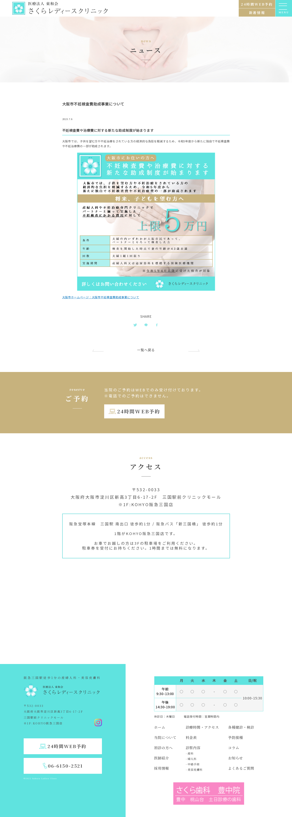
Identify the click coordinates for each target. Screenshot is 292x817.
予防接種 (235, 737)
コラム (233, 747)
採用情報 (161, 768)
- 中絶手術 (193, 764)
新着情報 (257, 12)
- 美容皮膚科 (194, 770)
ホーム (159, 727)
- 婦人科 (191, 759)
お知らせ (235, 757)
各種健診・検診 (241, 727)
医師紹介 (161, 757)
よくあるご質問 (241, 768)
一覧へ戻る (146, 349)
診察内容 (193, 747)
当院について (165, 737)
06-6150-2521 (65, 765)
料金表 (191, 737)
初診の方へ (163, 747)
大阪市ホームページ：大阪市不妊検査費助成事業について (100, 297)
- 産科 (190, 753)
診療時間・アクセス (202, 727)
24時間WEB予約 (138, 411)
